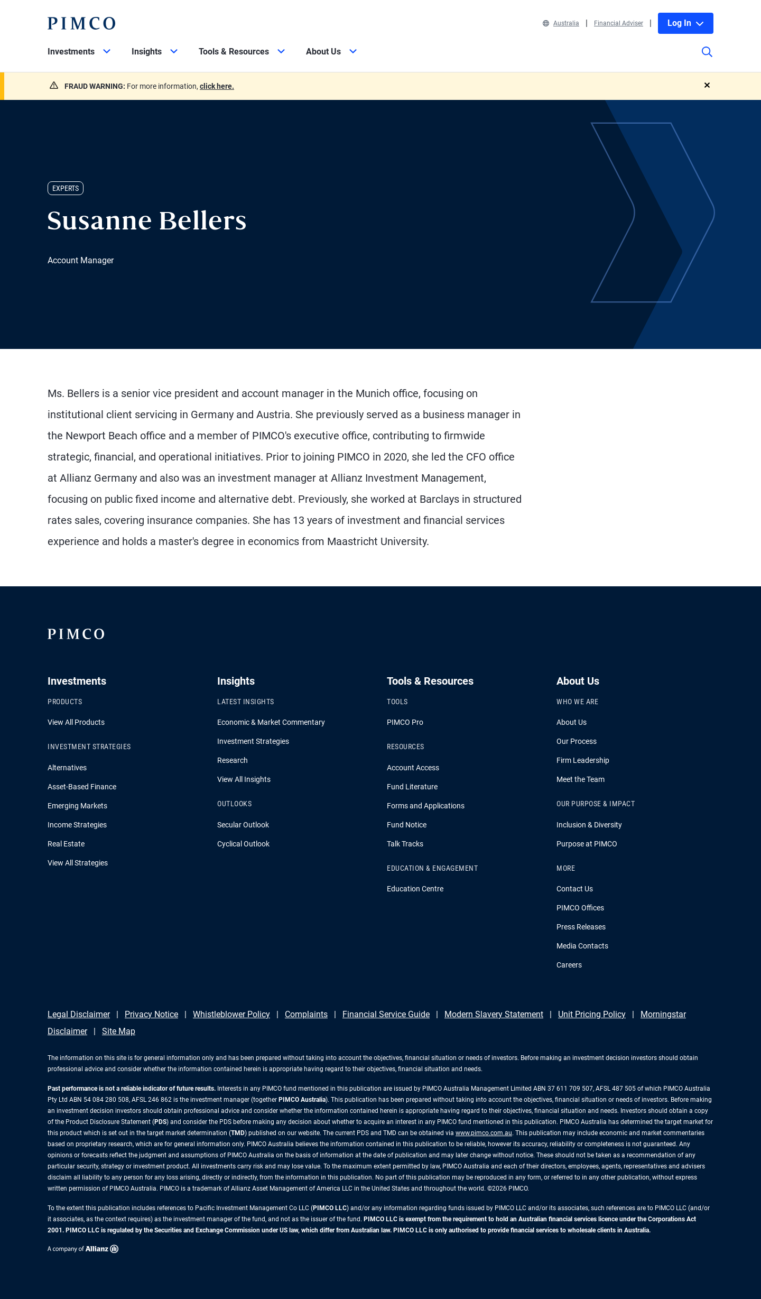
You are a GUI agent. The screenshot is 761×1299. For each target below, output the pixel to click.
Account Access (413, 767)
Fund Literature (412, 786)
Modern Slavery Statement (493, 1014)
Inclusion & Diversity (589, 825)
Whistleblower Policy (231, 1014)
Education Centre (415, 889)
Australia (561, 23)
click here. (217, 86)
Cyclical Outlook (243, 844)
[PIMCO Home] (81, 23)
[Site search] (707, 59)
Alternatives (67, 767)
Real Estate (66, 844)
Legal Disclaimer (79, 1014)
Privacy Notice (151, 1014)
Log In (685, 23)
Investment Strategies (253, 741)
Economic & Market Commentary (271, 722)
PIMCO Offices (580, 908)
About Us (571, 722)
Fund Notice (406, 825)
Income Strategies (77, 825)
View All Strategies (78, 863)
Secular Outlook (243, 825)
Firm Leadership (582, 760)
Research (232, 760)
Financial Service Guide (386, 1014)
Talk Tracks (405, 844)
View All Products (76, 722)
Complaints (306, 1014)
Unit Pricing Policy (592, 1014)
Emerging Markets (77, 805)
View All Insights (244, 779)
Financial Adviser (618, 23)
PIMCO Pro (405, 722)
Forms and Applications (426, 805)
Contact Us (574, 889)
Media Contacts (582, 946)
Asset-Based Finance (82, 786)
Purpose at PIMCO (586, 844)
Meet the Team (580, 779)
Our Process (576, 741)
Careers (569, 965)
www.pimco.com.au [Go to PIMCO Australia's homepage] (484, 1133)
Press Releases (581, 927)
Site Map (118, 1031)
